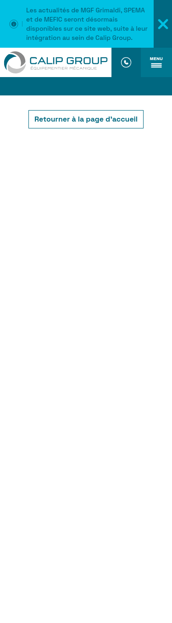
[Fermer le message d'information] (163, 24)
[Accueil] (55, 62)
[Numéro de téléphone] (126, 62)
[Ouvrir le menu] (156, 62)
